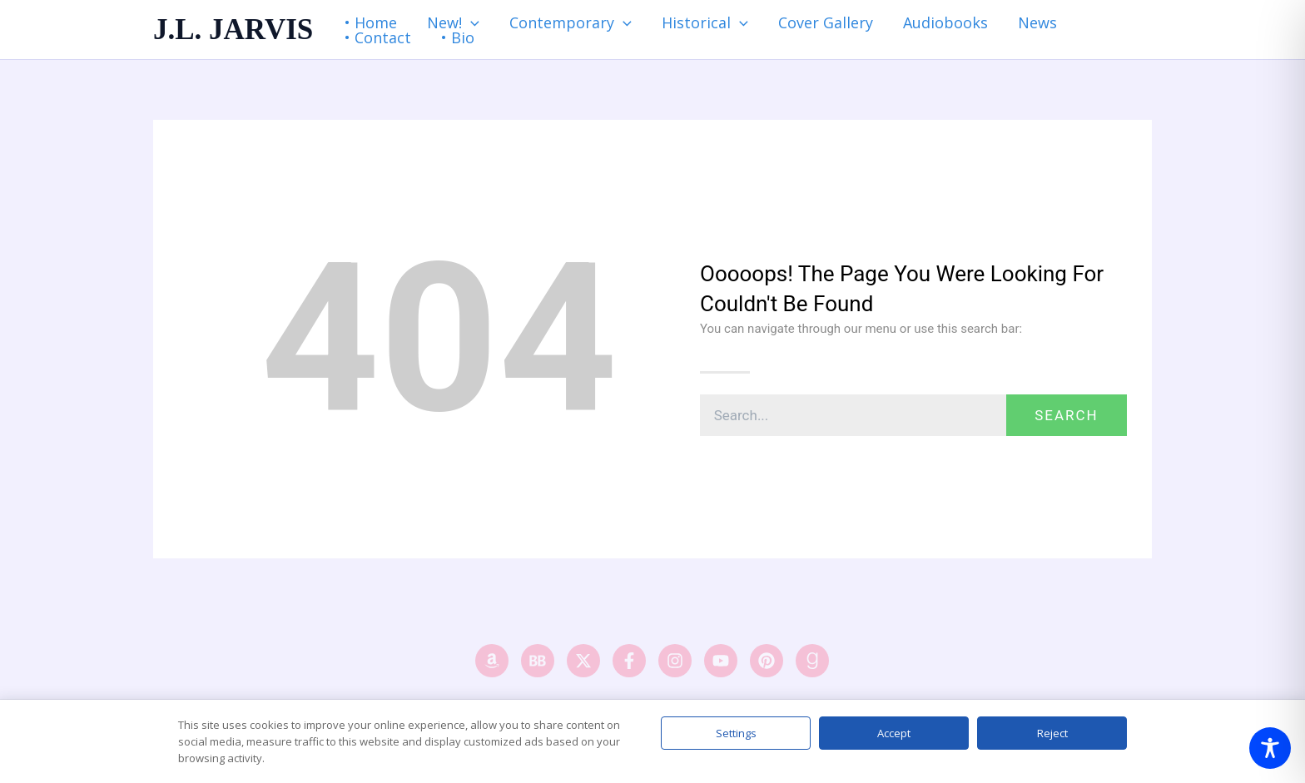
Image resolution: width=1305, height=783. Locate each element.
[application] (470, 22)
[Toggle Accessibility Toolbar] (1270, 748)
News (1037, 22)
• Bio (457, 37)
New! (453, 22)
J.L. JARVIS (233, 29)
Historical (705, 22)
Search (1067, 415)
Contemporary (570, 22)
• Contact (378, 37)
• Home (371, 22)
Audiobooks (945, 22)
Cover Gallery (825, 22)
